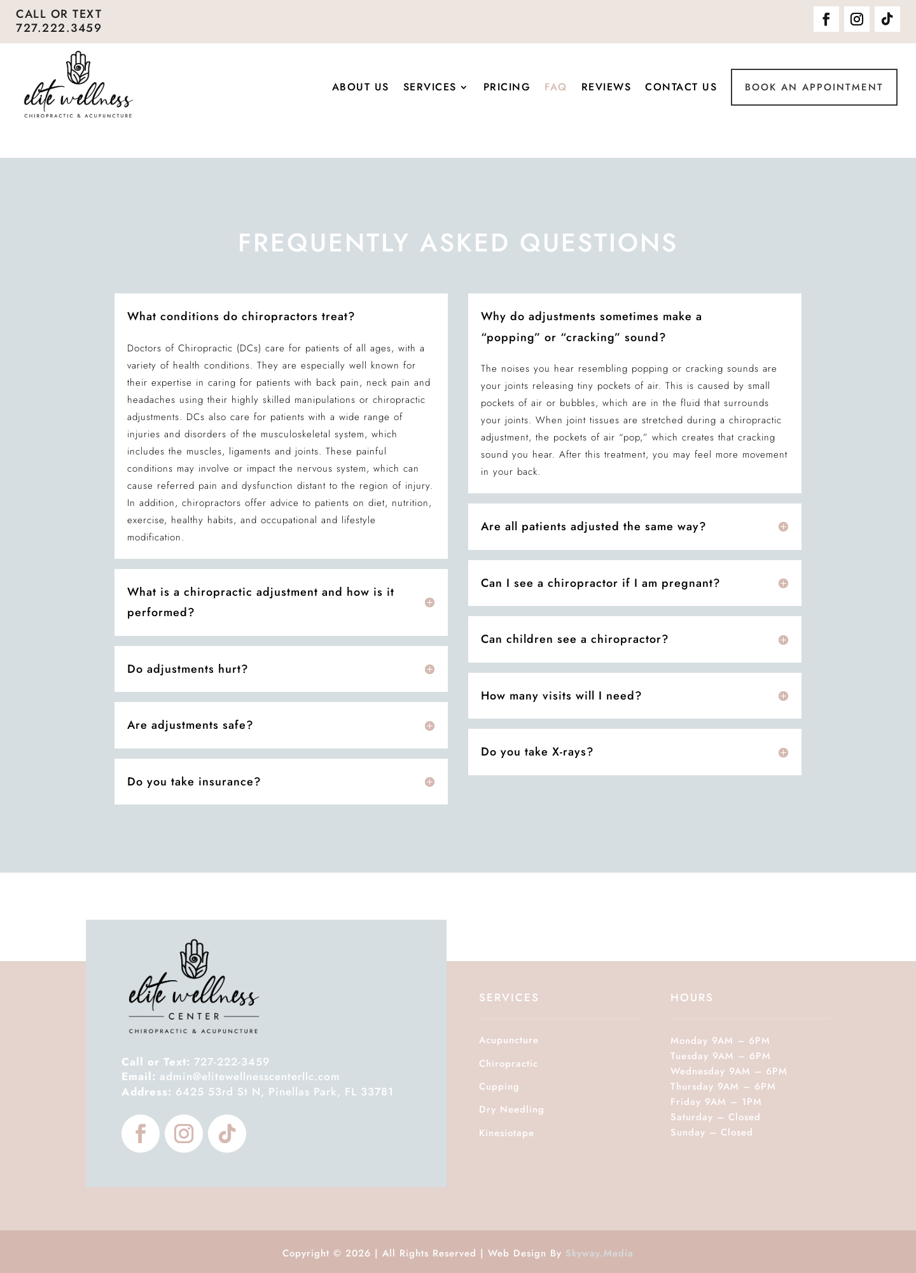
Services (430, 87)
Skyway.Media (600, 1253)
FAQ (556, 87)
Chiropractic (508, 1064)
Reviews (606, 87)
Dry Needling (512, 1109)
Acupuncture (509, 1040)
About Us (360, 87)
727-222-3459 (195, 1061)
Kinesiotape (506, 1133)
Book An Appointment (814, 87)
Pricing (507, 87)
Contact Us (681, 87)
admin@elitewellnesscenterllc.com (250, 1076)
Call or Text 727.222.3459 (59, 21)
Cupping (499, 1087)
